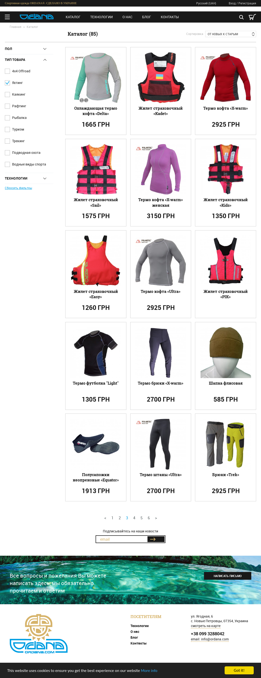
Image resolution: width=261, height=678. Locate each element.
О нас (127, 17)
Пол (8, 48)
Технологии (101, 17)
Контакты (170, 17)
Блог (146, 17)
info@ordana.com (215, 639)
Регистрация (247, 3)
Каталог (73, 17)
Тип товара (15, 59)
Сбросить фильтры (18, 187)
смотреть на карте (205, 625)
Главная (15, 27)
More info (149, 670)
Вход (232, 3)
